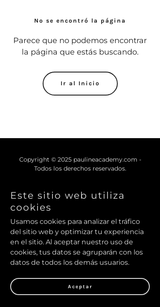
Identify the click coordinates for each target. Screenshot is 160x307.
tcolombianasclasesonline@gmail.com (80, 213)
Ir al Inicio (80, 83)
